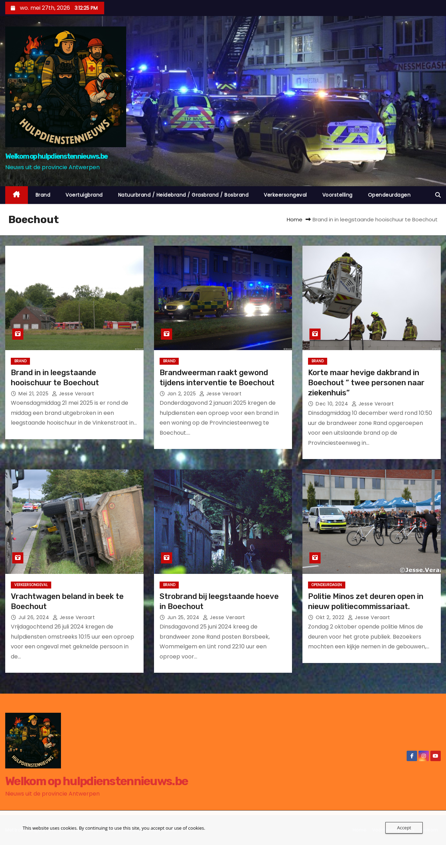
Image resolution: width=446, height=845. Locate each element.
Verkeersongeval (285, 194)
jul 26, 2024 (34, 617)
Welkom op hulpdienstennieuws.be (56, 156)
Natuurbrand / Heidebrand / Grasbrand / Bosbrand (183, 194)
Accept (404, 827)
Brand (43, 194)
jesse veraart (73, 393)
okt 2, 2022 (331, 617)
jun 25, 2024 (184, 617)
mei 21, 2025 (34, 393)
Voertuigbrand (84, 194)
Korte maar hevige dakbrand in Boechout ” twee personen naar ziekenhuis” (366, 383)
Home (294, 219)
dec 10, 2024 (333, 403)
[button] (438, 195)
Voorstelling (337, 194)
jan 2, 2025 (182, 393)
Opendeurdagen (389, 194)
